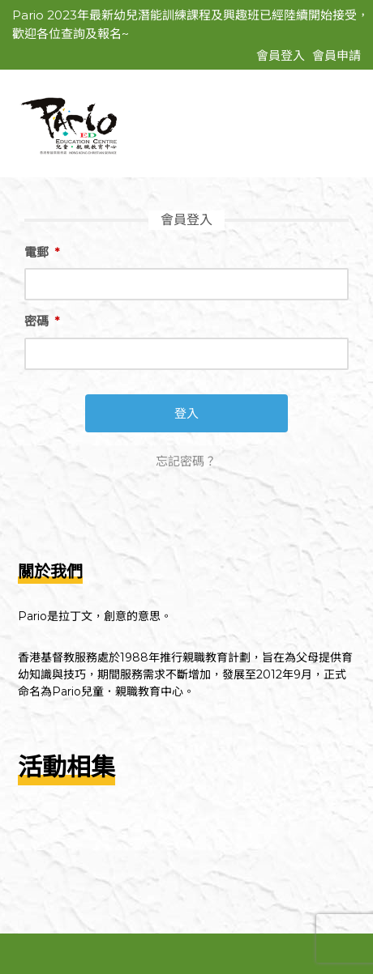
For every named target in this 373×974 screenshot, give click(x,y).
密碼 (41, 321)
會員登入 (280, 55)
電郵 (41, 252)
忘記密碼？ (186, 461)
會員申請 (336, 55)
